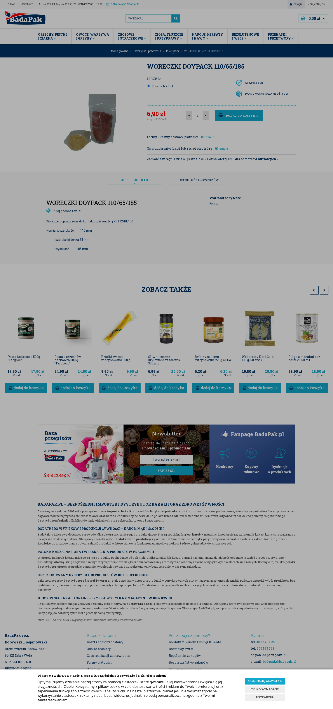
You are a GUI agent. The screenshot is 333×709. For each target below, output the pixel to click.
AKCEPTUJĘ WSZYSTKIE (265, 681)
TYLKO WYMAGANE (265, 689)
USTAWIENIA (265, 697)
